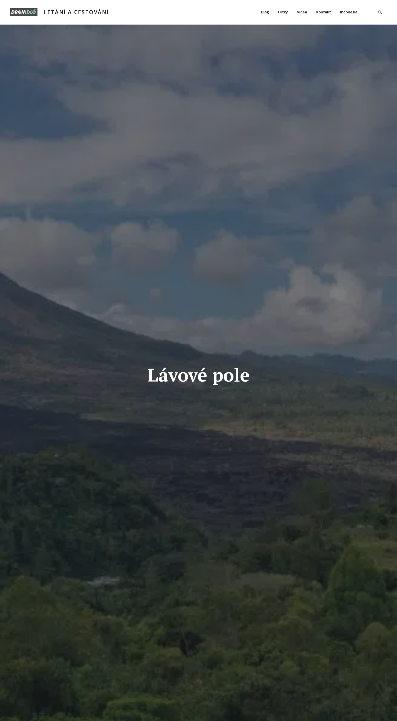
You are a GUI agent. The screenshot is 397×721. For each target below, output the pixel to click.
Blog (265, 12)
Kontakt (323, 12)
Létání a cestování (76, 12)
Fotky (283, 12)
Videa (302, 12)
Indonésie (349, 12)
